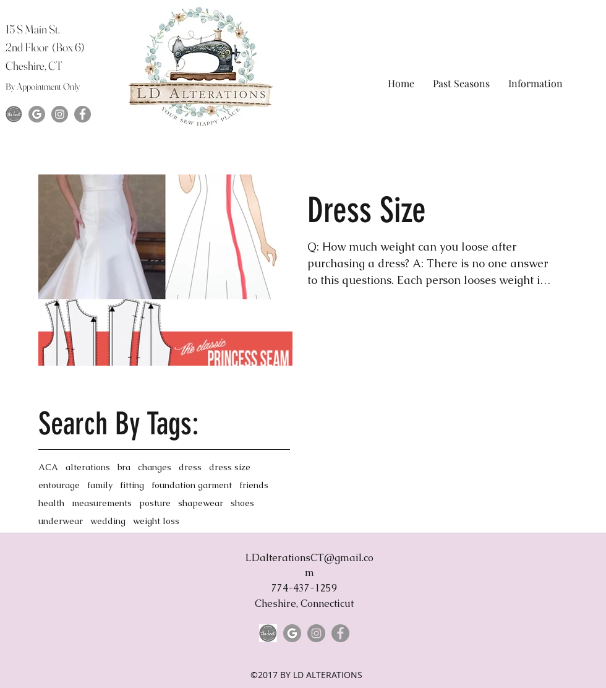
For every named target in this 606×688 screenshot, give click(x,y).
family (100, 485)
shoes (242, 503)
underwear (60, 521)
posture (155, 503)
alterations (88, 467)
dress (190, 467)
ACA (48, 467)
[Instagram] (59, 114)
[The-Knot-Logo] (14, 114)
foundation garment (192, 485)
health (51, 503)
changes (154, 467)
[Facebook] (82, 114)
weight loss (156, 521)
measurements (102, 503)
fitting (132, 485)
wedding (108, 521)
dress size (229, 467)
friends (253, 485)
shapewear (200, 503)
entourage (59, 485)
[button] (461, 83)
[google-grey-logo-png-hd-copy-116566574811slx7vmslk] (36, 114)
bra (123, 467)
